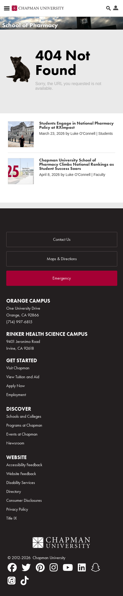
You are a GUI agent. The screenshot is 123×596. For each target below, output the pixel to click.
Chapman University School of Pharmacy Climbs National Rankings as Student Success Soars (76, 164)
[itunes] (12, 580)
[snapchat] (95, 567)
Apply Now (15, 385)
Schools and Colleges (23, 416)
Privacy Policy (17, 509)
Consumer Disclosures (24, 500)
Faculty (99, 174)
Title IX (11, 518)
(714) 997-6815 (19, 322)
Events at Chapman (22, 434)
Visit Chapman (18, 368)
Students (105, 133)
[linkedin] (82, 567)
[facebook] (12, 567)
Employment (16, 394)
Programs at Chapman (24, 425)
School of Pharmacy (30, 25)
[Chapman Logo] (61, 543)
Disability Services (20, 482)
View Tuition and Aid (22, 377)
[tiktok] (25, 580)
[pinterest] (40, 567)
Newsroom (15, 443)
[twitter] (26, 567)
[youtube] (68, 567)
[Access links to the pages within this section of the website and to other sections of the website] (8, 8)
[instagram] (54, 567)
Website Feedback (21, 473)
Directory (13, 491)
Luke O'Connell (83, 133)
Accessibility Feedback (24, 464)
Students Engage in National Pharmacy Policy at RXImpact (76, 125)
